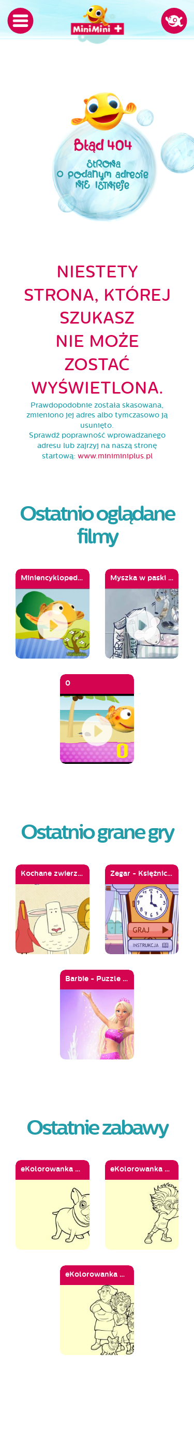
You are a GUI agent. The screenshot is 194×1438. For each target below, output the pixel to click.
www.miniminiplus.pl (115, 456)
